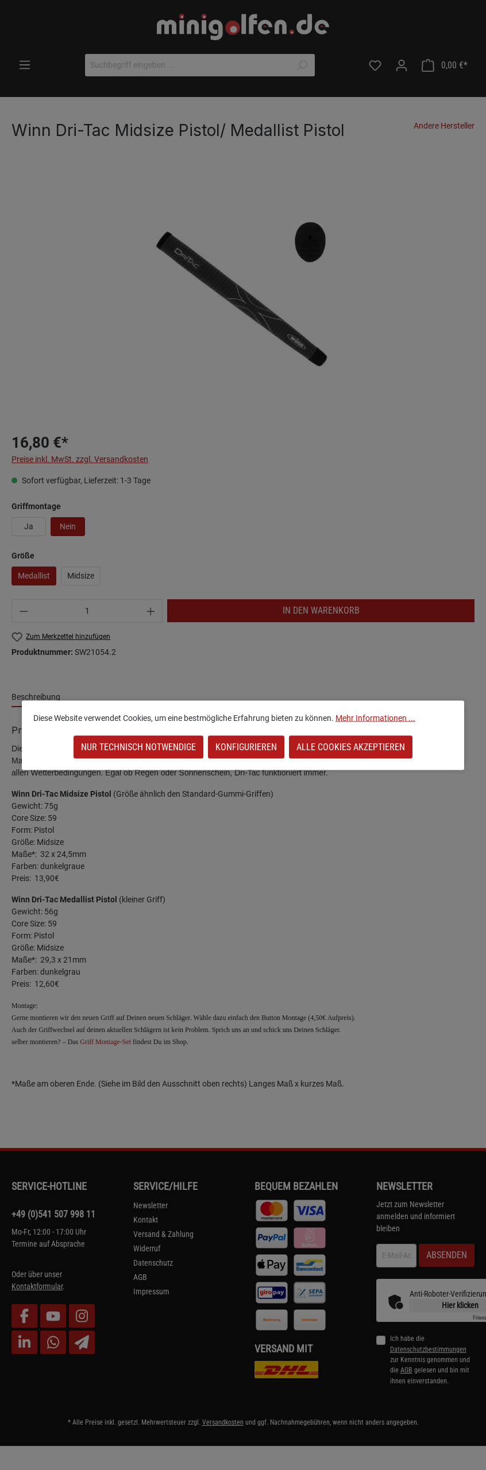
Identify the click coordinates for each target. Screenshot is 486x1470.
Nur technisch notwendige (138, 746)
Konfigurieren (246, 746)
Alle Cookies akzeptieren (350, 746)
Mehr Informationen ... (375, 717)
